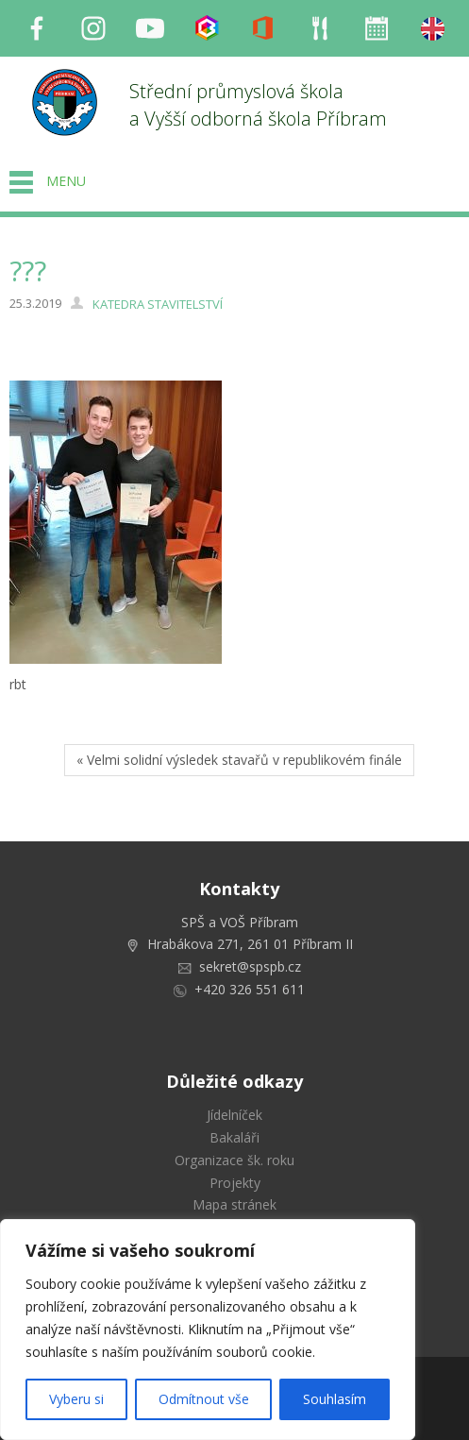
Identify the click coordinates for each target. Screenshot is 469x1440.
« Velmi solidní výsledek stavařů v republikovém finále (239, 760)
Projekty (234, 1183)
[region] (207, 1329)
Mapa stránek (234, 1204)
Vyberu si (76, 1399)
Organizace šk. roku (234, 1160)
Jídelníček (234, 1115)
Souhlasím (334, 1399)
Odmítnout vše (204, 1399)
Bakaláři (234, 1137)
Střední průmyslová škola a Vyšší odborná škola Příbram (258, 104)
